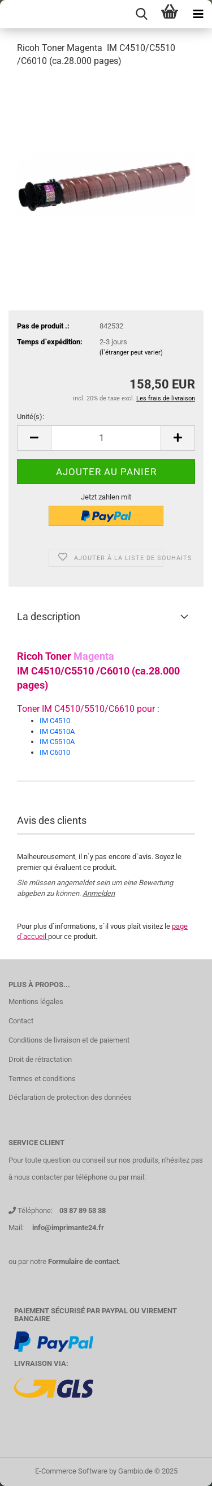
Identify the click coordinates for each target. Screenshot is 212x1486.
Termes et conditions (42, 1078)
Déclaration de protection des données (70, 1097)
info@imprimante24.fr (68, 1227)
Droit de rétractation (40, 1059)
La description (48, 616)
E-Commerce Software (71, 1471)
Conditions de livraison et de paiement (68, 1040)
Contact (20, 1021)
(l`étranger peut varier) (131, 352)
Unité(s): (30, 416)
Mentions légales (35, 1001)
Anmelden (99, 893)
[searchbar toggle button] (141, 14)
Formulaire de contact (83, 1261)
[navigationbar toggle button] (198, 14)
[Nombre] (106, 438)
